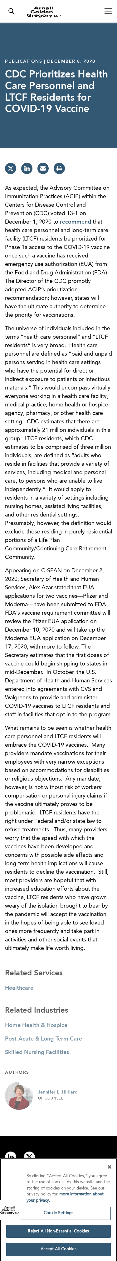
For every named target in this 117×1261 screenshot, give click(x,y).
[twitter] (10, 168)
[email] (43, 168)
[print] (59, 168)
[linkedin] (26, 168)
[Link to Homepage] (61, 12)
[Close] (109, 1169)
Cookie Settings (59, 1215)
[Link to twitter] (29, 1157)
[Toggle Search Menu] (11, 11)
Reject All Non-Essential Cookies (58, 1234)
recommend (75, 222)
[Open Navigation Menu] (108, 11)
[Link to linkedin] (10, 1157)
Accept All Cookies (58, 1252)
